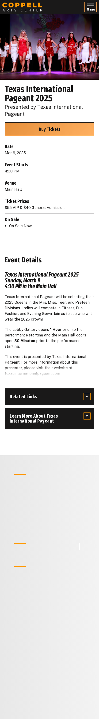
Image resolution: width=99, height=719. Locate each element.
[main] (49, 359)
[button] (90, 7)
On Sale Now (20, 226)
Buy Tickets (50, 129)
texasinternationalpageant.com (32, 373)
